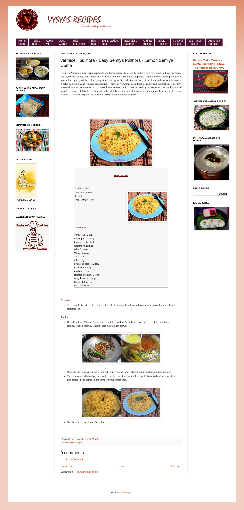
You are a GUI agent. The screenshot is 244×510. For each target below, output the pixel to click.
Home (121, 466)
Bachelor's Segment (130, 42)
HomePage (22, 42)
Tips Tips (93, 42)
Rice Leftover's (79, 42)
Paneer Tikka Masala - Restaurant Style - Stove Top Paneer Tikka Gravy (209, 64)
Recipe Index (35, 42)
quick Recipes (76, 442)
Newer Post (67, 466)
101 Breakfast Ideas (110, 42)
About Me (49, 42)
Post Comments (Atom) (87, 471)
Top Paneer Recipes (196, 42)
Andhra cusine (147, 42)
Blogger (128, 492)
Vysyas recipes (79, 439)
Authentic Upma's (214, 42)
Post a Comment (74, 459)
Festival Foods (178, 42)
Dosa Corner (63, 42)
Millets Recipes (162, 42)
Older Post (175, 466)
